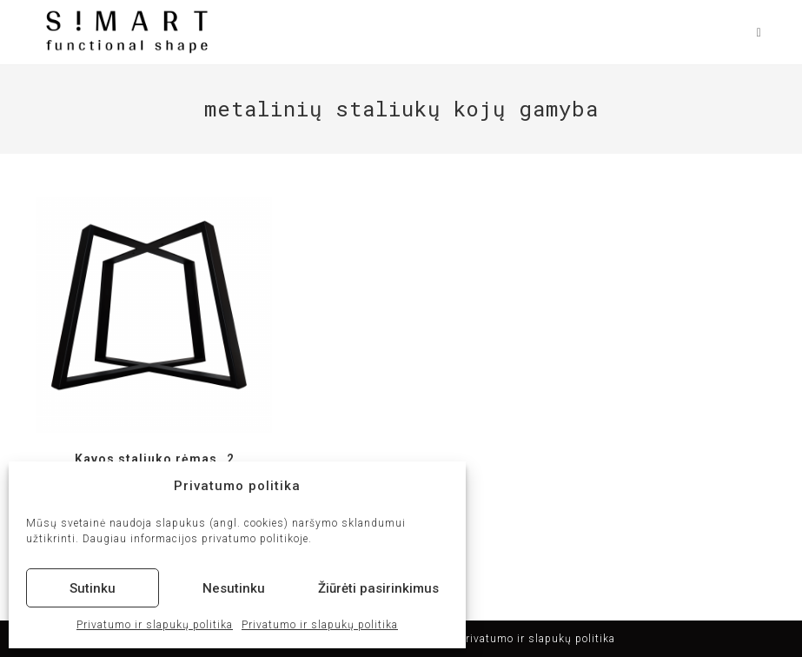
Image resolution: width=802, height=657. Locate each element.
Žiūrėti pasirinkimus (378, 588)
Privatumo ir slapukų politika (154, 625)
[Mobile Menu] (753, 32)
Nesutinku (233, 588)
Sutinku (93, 588)
